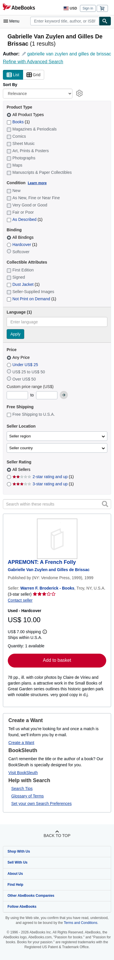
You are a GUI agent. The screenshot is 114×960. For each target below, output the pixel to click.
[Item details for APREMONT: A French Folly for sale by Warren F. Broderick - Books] (57, 539)
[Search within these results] (57, 504)
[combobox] (64, 21)
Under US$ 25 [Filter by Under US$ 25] (23, 364)
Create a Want (21, 742)
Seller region (20, 436)
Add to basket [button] (57, 660)
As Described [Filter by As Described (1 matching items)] (24, 219)
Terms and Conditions (80, 923)
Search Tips (22, 788)
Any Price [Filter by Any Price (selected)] (19, 357)
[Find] (105, 21)
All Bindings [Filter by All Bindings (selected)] (21, 237)
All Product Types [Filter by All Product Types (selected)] (26, 114)
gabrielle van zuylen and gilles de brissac (69, 53)
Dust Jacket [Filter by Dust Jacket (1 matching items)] (23, 284)
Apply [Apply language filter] (15, 334)
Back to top (57, 835)
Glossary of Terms (27, 796)
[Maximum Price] (46, 395)
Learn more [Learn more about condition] (37, 183)
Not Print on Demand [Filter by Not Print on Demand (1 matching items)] (31, 299)
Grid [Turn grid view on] (33, 75)
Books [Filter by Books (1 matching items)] (18, 121)
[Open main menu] (12, 21)
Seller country (21, 448)
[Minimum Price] (17, 395)
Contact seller (20, 600)
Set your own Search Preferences (41, 803)
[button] (105, 504)
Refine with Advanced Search (33, 61)
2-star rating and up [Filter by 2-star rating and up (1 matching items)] (43, 476)
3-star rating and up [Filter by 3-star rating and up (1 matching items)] (43, 484)
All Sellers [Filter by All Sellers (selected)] (21, 469)
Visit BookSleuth (23, 772)
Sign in (88, 8)
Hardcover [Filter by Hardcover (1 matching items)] (22, 244)
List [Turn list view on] (13, 75)
